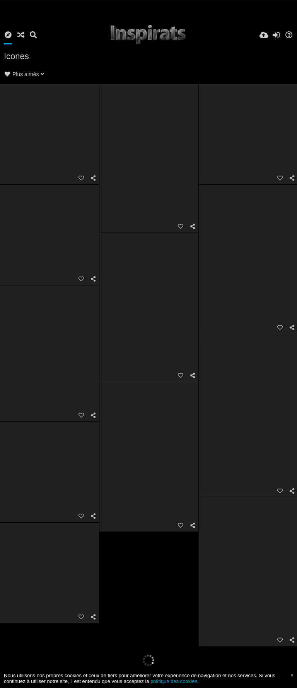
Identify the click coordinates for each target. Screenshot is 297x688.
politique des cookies (173, 681)
